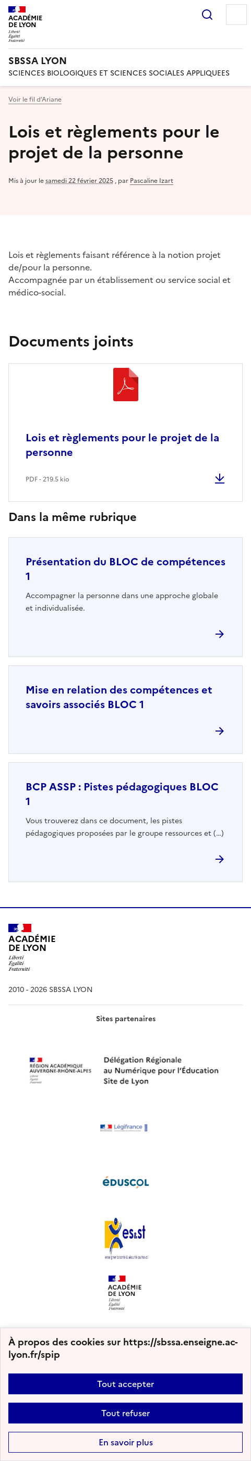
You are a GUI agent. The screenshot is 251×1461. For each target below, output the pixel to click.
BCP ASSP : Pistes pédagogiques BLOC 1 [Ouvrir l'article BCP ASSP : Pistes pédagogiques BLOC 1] (122, 794)
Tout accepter (125, 1384)
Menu (236, 14)
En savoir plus (126, 1442)
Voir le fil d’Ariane (35, 99)
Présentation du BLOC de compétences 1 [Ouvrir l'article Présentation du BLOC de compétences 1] (125, 569)
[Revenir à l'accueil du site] (32, 947)
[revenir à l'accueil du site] (125, 61)
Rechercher (207, 14)
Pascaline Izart (151, 180)
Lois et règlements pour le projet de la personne (122, 445)
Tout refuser (125, 1413)
